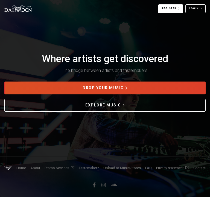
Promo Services (59, 168)
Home (21, 168)
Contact (199, 168)
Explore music (103, 105)
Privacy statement (172, 168)
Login (194, 8)
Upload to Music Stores (122, 168)
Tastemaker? (89, 168)
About (35, 168)
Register (169, 8)
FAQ (148, 168)
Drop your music (103, 88)
